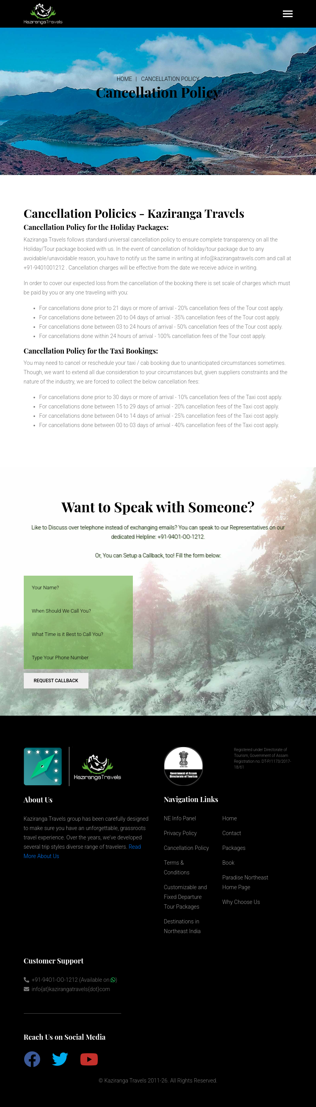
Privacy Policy (180, 833)
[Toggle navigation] (288, 15)
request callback (56, 680)
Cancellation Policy (170, 79)
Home (124, 79)
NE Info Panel (180, 818)
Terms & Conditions (177, 868)
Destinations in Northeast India (182, 926)
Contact (231, 833)
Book (228, 863)
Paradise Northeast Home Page (245, 882)
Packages (234, 848)
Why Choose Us (241, 902)
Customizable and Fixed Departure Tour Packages (185, 897)
